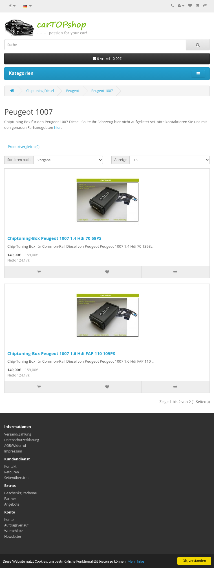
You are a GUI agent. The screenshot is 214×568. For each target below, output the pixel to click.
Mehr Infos (135, 563)
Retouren (11, 472)
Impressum (13, 451)
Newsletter (12, 536)
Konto (9, 519)
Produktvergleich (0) (23, 146)
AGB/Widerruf (15, 445)
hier (57, 127)
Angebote (11, 504)
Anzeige (120, 159)
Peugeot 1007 (102, 90)
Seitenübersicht (16, 477)
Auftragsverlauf (16, 525)
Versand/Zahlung (17, 434)
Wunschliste (13, 530)
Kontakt (10, 466)
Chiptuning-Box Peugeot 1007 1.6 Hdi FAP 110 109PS (61, 353)
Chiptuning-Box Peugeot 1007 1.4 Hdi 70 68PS (54, 238)
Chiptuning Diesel (40, 90)
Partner (10, 498)
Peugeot (72, 90)
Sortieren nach (18, 159)
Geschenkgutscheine (20, 493)
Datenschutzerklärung (21, 440)
